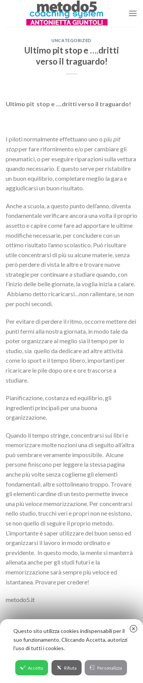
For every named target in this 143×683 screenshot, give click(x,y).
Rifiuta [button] (66, 667)
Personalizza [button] (106, 667)
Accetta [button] (31, 667)
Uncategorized (71, 40)
